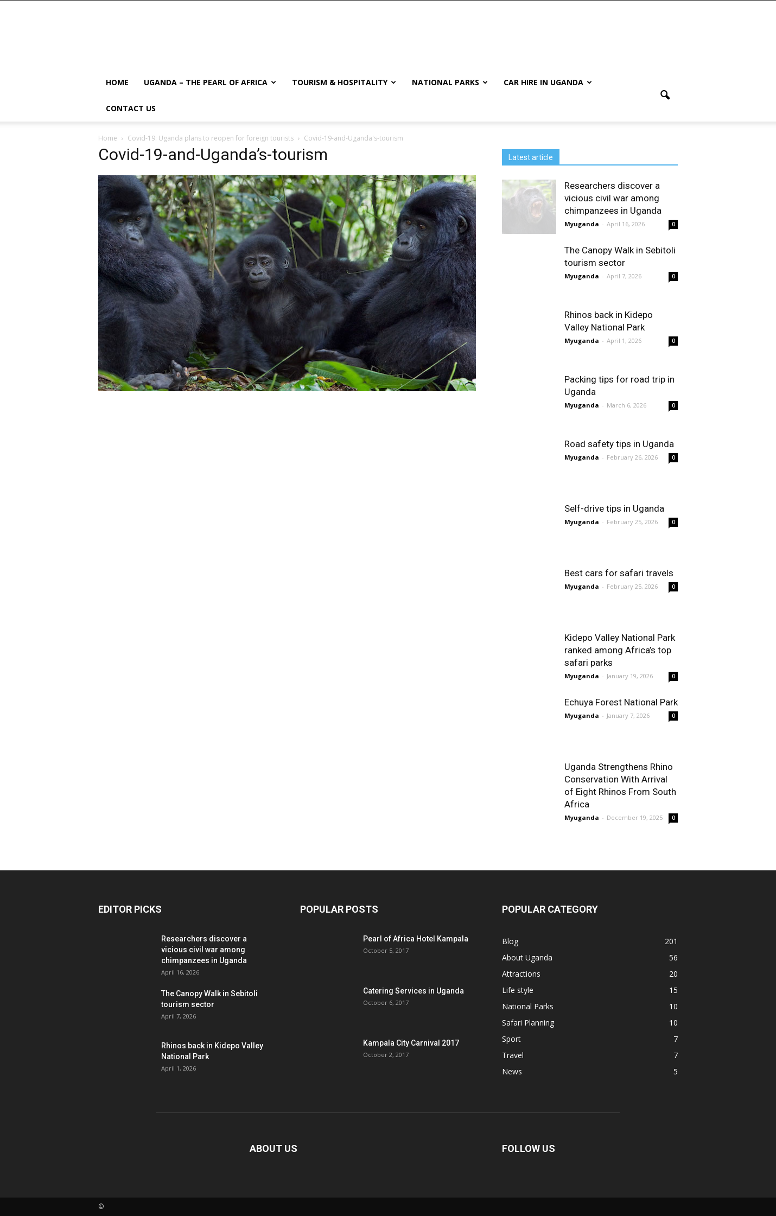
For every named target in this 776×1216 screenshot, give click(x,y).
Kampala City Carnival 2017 (411, 1043)
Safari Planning (528, 1022)
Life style (517, 990)
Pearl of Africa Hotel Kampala (415, 938)
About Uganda (527, 957)
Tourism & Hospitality (344, 82)
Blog (510, 941)
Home (117, 82)
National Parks (450, 82)
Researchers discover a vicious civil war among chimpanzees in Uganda (612, 198)
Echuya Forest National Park (621, 702)
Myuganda (581, 224)
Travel (513, 1055)
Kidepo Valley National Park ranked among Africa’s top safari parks (619, 650)
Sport (511, 1039)
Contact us (131, 108)
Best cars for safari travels (618, 573)
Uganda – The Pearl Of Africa (210, 82)
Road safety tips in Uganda (619, 443)
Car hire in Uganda (548, 82)
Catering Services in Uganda (413, 990)
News (512, 1071)
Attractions (521, 974)
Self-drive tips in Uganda (614, 508)
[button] (665, 95)
